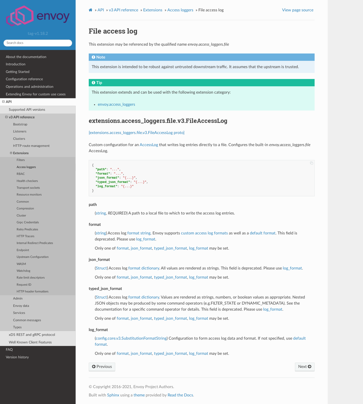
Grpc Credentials (28, 222)
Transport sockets (28, 187)
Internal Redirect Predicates (35, 243)
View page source (297, 10)
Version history (17, 357)
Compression (25, 208)
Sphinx (113, 395)
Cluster (21, 215)
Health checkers (27, 181)
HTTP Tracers (25, 236)
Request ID (24, 284)
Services (19, 313)
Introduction (15, 64)
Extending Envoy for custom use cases (36, 94)
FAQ (9, 350)
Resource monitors (29, 194)
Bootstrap (20, 124)
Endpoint (23, 250)
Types (17, 327)
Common (23, 201)
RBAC (21, 174)
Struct (101, 268)
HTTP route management (31, 146)
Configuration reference (24, 79)
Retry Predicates (27, 229)
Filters (21, 160)
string (101, 213)
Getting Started (17, 72)
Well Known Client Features (30, 342)
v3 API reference (20, 117)
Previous (102, 367)
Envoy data (21, 306)
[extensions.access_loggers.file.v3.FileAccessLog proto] (137, 133)
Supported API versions (27, 110)
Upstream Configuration (33, 257)
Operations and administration (29, 87)
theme (139, 395)
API (7, 102)
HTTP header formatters (32, 291)
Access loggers (26, 167)
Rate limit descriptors (31, 277)
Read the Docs (180, 395)
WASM (21, 264)
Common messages (27, 320)
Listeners (19, 131)
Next (304, 367)
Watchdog (23, 271)
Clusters (19, 139)
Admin (17, 298)
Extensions (19, 153)
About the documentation (26, 57)
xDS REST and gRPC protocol (32, 335)
